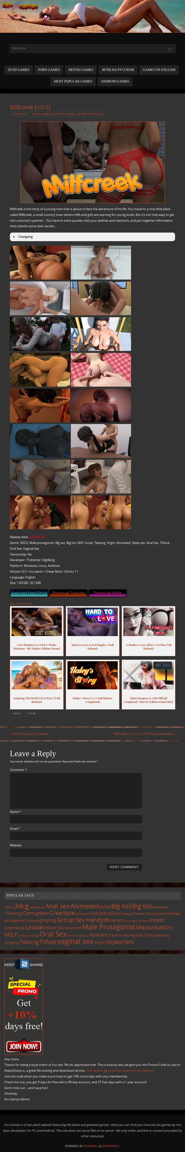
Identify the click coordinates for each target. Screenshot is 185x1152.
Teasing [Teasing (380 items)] (29, 941)
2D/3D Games (41, 114)
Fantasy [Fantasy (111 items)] (126, 914)
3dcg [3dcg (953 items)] (21, 905)
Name (15, 811)
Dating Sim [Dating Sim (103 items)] (82, 914)
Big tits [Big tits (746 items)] (142, 906)
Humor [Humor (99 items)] (144, 921)
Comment (18, 770)
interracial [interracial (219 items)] (14, 928)
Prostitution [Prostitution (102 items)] (81, 935)
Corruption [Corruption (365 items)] (36, 912)
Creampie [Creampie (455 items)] (62, 913)
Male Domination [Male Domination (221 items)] (63, 928)
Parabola (91, 1146)
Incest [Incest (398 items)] (157, 919)
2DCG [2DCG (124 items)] (8, 907)
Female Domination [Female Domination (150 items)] (149, 913)
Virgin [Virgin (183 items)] (99, 942)
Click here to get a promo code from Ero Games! (120, 1070)
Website (15, 845)
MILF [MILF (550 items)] (10, 934)
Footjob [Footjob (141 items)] (32, 920)
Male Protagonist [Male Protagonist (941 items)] (108, 926)
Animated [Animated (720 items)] (84, 906)
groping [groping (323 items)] (47, 920)
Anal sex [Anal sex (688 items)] (57, 906)
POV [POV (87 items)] (70, 935)
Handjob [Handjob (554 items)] (97, 920)
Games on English (90, 114)
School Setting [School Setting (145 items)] (123, 935)
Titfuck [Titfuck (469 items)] (48, 942)
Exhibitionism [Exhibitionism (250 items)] (105, 913)
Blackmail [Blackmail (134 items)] (160, 907)
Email (15, 828)
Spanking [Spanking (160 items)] (161, 935)
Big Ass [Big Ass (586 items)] (121, 906)
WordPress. (111, 1146)
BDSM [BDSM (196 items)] (105, 907)
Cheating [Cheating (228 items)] (13, 913)
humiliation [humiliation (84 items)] (131, 921)
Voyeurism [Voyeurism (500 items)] (119, 942)
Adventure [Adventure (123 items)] (37, 907)
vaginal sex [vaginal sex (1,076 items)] (75, 941)
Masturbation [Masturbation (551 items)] (154, 927)
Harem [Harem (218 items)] (117, 920)
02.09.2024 (20, 114)
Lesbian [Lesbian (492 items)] (36, 927)
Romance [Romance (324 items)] (100, 934)
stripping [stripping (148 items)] (11, 942)
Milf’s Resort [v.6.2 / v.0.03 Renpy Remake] (144, 734)
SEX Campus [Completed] (29, 734)
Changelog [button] (22, 236)
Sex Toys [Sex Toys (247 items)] (144, 935)
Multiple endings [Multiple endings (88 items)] (28, 935)
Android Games (63, 114)
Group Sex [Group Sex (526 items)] (71, 920)
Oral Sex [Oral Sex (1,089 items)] (53, 934)
